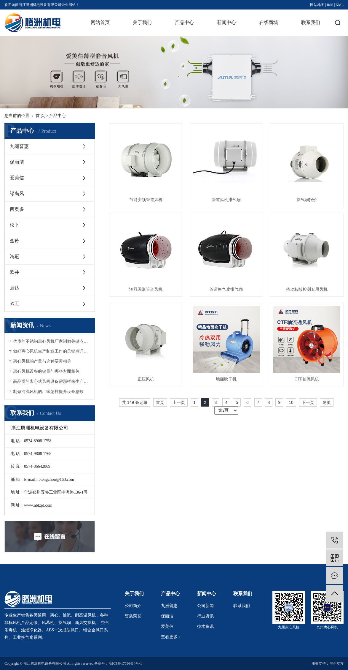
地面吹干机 (226, 379)
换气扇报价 (306, 199)
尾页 (327, 402)
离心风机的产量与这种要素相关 (42, 361)
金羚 (14, 240)
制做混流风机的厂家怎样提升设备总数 (48, 391)
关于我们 (142, 22)
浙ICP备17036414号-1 (125, 663)
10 (291, 402)
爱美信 (17, 177)
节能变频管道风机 (145, 199)
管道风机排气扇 (226, 199)
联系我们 (310, 22)
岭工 (14, 303)
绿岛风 (17, 193)
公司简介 (133, 605)
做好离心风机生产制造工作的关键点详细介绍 (51, 351)
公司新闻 (205, 605)
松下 (14, 224)
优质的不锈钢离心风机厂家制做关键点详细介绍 (51, 341)
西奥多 (17, 209)
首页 (160, 402)
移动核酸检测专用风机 (307, 289)
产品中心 (184, 22)
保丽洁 (17, 162)
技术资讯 (205, 626)
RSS (330, 5)
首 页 (40, 115)
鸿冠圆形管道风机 (145, 289)
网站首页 (100, 22)
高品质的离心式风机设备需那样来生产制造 (51, 381)
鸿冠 (14, 256)
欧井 (14, 272)
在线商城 (268, 22)
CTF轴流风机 (307, 379)
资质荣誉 (133, 616)
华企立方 (336, 663)
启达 (14, 287)
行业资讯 (205, 616)
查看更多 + (171, 637)
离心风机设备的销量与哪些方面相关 (46, 371)
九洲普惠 (19, 146)
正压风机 (146, 379)
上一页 (179, 402)
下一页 (308, 402)
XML (340, 5)
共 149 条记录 (135, 402)
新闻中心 (226, 22)
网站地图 (317, 5)
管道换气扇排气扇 (226, 289)
